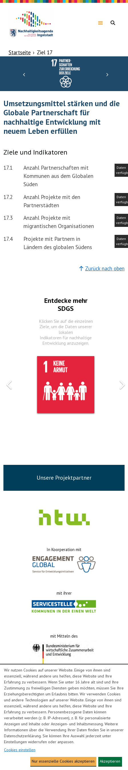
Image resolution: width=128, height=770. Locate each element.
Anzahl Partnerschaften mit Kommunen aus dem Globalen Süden (58, 176)
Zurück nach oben (102, 268)
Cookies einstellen (19, 749)
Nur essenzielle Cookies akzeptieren (63, 761)
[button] (24, 74)
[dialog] (64, 717)
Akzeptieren (110, 761)
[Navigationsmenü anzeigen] (100, 22)
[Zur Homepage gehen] (31, 23)
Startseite (20, 52)
